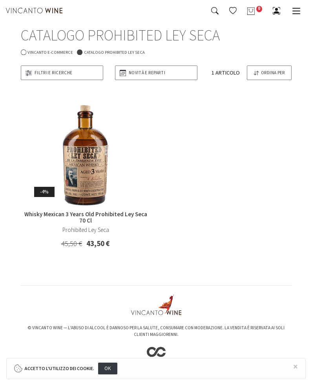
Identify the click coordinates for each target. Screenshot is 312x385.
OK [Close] (107, 368)
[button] (232, 10)
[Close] (296, 367)
